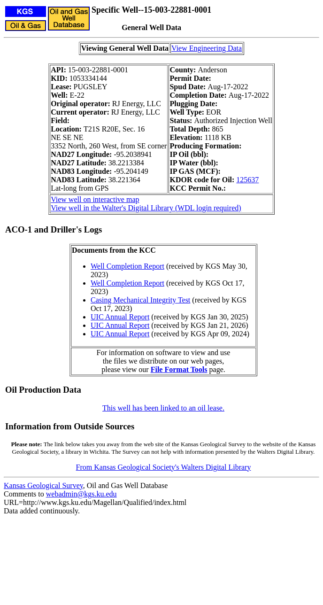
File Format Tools (179, 369)
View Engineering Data (206, 48)
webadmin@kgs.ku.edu (81, 494)
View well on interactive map (95, 199)
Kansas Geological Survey (43, 485)
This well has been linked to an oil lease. (163, 408)
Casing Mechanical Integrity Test (140, 300)
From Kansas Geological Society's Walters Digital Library (163, 467)
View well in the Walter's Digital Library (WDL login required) (146, 208)
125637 (247, 180)
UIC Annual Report (120, 317)
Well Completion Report (127, 266)
